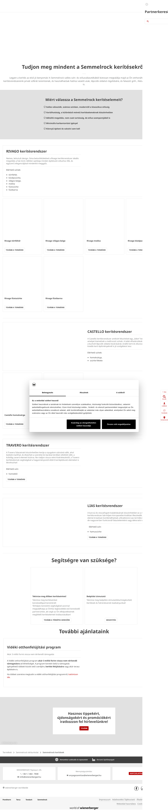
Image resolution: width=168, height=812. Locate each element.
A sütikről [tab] (120, 392)
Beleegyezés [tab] (47, 392)
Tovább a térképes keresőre (57, 620)
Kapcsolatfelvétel (139, 773)
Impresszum (105, 799)
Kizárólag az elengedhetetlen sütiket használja (83, 424)
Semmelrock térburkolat (27, 752)
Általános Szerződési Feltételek (151, 799)
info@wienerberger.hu (29, 777)
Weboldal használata (126, 803)
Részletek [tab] (84, 392)
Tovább (84, 728)
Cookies (141, 803)
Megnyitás (111, 620)
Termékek (7, 752)
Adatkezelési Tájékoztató (123, 799)
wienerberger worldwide (15, 787)
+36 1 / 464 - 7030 (29, 774)
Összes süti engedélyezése (118, 424)
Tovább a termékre (14, 250)
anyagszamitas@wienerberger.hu (84, 775)
